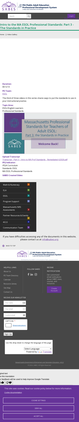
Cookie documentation (13, 392)
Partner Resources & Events (15, 215)
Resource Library (10, 284)
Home (2, 34)
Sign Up (8, 334)
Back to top (10, 246)
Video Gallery (12, 34)
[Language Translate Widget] (38, 348)
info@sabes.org (50, 239)
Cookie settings (38, 400)
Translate (44, 351)
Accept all (38, 416)
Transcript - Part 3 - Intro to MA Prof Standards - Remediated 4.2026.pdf (35, 159)
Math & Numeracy (11, 184)
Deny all (38, 408)
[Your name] (15, 303)
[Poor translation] (9, 383)
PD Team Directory (11, 275)
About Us (7, 271)
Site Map (7, 288)
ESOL (4, 94)
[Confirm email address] (15, 315)
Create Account (54, 289)
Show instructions (19, 325)
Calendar (7, 279)
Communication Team (13, 227)
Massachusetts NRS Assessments (12, 208)
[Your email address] (15, 309)
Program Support (11, 201)
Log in (71, 16)
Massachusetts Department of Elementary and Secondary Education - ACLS (39, 362)
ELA (4, 190)
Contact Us (8, 292)
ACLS (5, 222)
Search (29, 16)
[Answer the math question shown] (8, 325)
